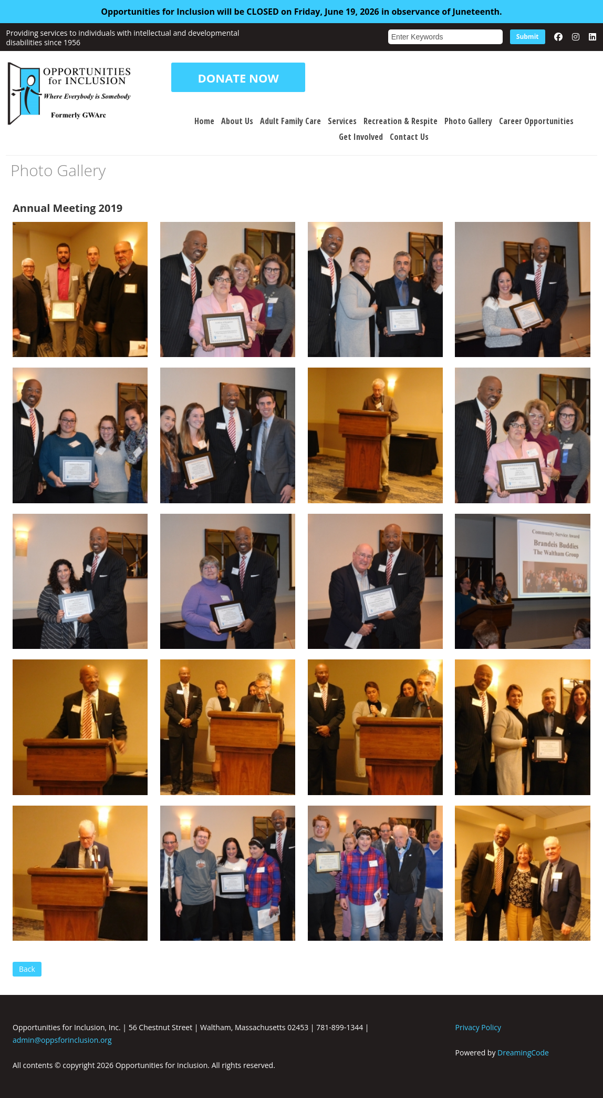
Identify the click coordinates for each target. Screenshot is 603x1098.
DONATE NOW (237, 77)
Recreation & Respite (400, 121)
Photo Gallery (468, 121)
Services (342, 121)
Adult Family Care (290, 121)
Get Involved (361, 137)
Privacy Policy (478, 1027)
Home (204, 121)
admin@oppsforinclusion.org (62, 1040)
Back (27, 969)
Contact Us (409, 137)
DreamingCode (523, 1053)
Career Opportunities (536, 121)
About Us (237, 121)
